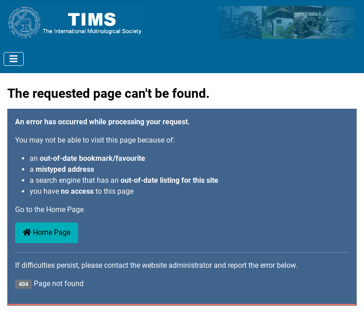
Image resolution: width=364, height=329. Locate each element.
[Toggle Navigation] (14, 59)
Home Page (46, 232)
